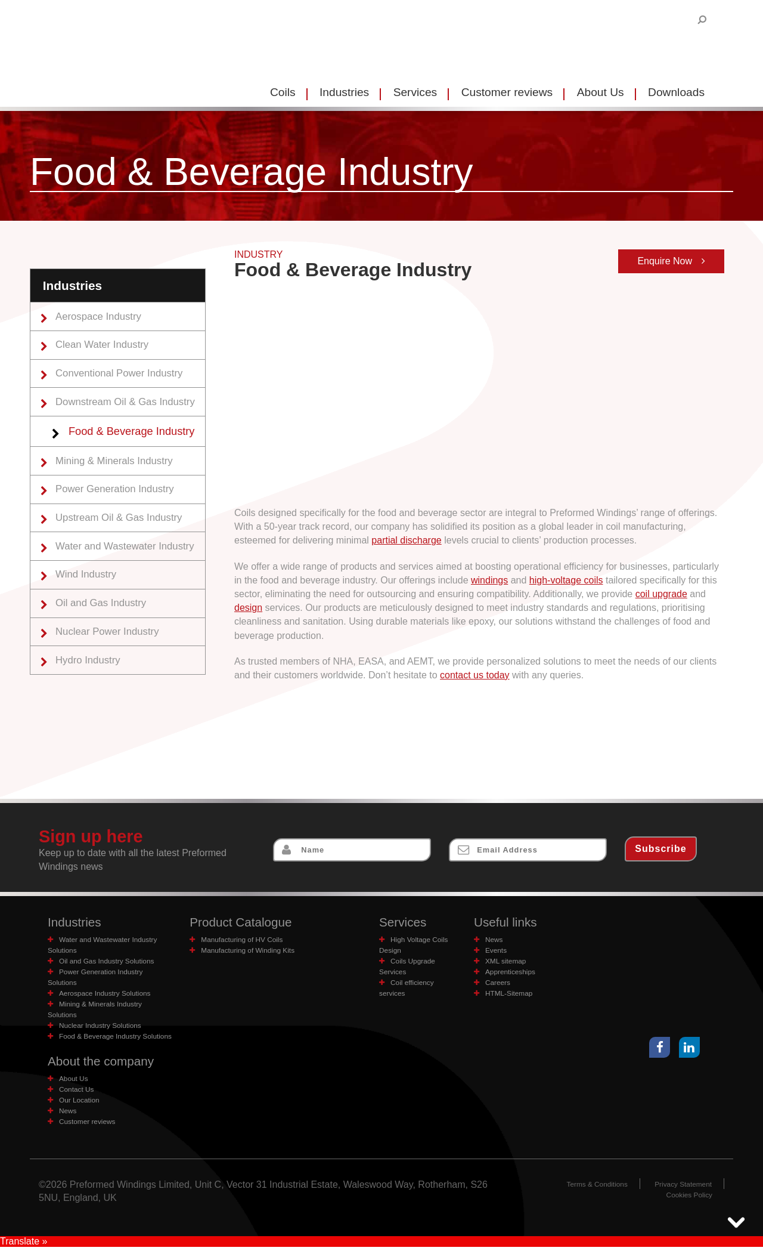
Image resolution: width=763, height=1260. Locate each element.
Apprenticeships (513, 972)
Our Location (81, 1112)
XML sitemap (508, 962)
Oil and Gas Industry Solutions (111, 962)
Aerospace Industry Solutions (109, 994)
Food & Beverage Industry (137, 437)
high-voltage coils (566, 580)
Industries (344, 92)
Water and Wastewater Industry (130, 558)
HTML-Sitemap (511, 994)
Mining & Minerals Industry (119, 469)
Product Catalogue (245, 922)
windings (489, 580)
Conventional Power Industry (124, 377)
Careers (499, 983)
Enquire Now (671, 261)
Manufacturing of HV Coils (245, 940)
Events (497, 951)
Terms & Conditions (590, 1197)
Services (415, 92)
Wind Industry (89, 588)
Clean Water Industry (106, 347)
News (495, 940)
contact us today (475, 675)
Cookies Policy (687, 1207)
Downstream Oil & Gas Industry (130, 407)
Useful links (508, 922)
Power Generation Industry (119, 499)
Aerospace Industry (102, 317)
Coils (283, 92)
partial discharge (406, 540)
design (248, 608)
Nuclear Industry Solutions (104, 1026)
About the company (105, 1073)
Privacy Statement (681, 1197)
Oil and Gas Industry (105, 618)
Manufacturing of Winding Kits (252, 951)
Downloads (676, 92)
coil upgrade (661, 594)
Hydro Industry (91, 678)
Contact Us (78, 1102)
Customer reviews (507, 92)
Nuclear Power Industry (111, 648)
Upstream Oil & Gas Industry (124, 529)
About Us (600, 92)
